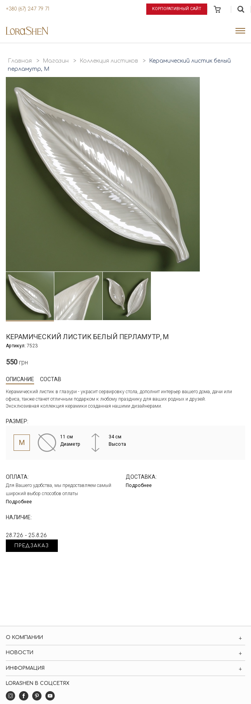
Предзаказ (31, 545)
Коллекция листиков (109, 61)
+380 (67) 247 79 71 (27, 9)
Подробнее (19, 501)
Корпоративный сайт (176, 8)
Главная (20, 61)
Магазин (56, 61)
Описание (20, 379)
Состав (50, 379)
